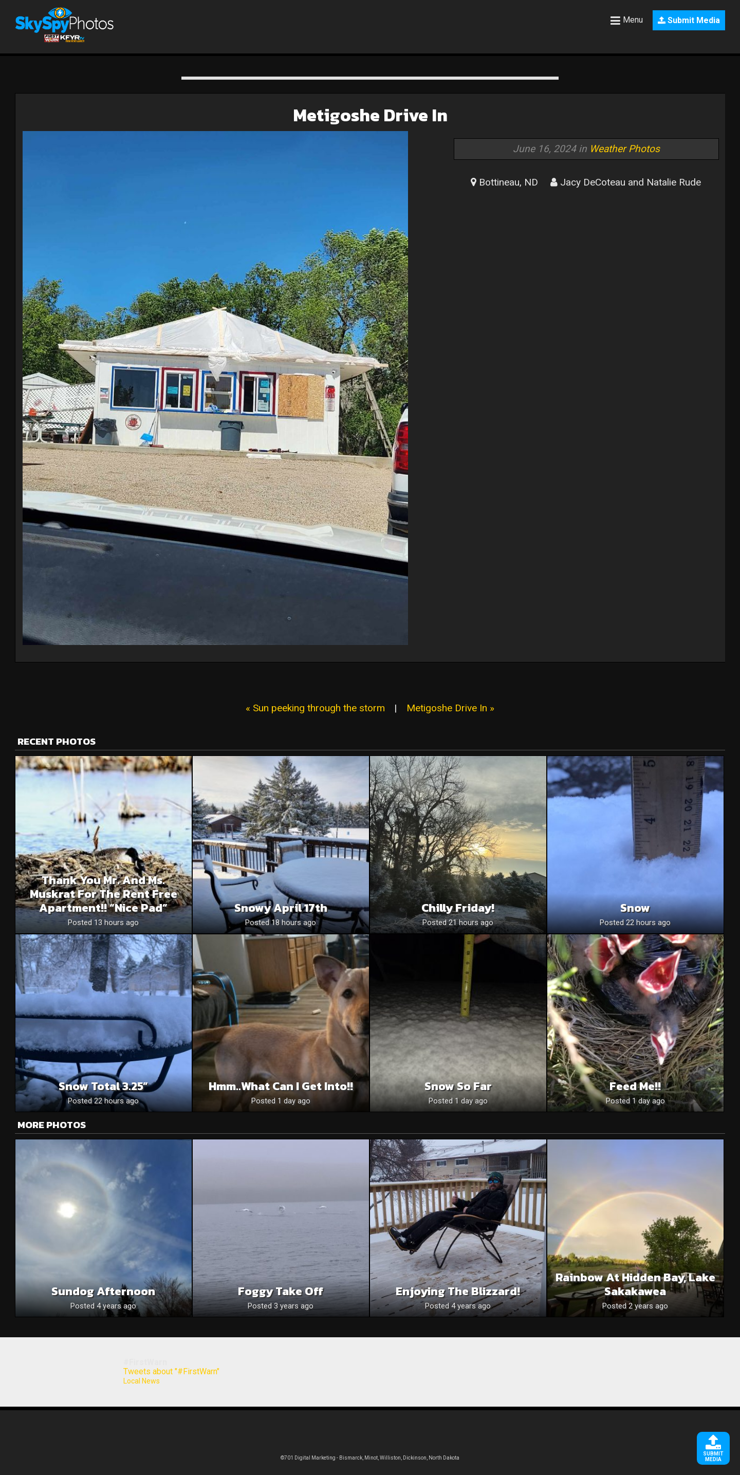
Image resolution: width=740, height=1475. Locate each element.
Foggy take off (280, 1291)
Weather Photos (624, 149)
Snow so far (458, 1086)
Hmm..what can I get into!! (281, 1086)
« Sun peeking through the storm (315, 708)
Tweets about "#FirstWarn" (171, 1371)
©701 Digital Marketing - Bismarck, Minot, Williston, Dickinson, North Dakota (370, 1458)
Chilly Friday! (457, 908)
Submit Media (689, 20)
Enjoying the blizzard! (458, 1291)
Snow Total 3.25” (103, 1086)
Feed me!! (635, 1086)
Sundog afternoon (103, 1291)
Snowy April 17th (280, 908)
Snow (635, 908)
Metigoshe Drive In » (450, 708)
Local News (141, 1381)
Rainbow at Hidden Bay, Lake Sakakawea (635, 1284)
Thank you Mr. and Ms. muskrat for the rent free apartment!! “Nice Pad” (103, 894)
